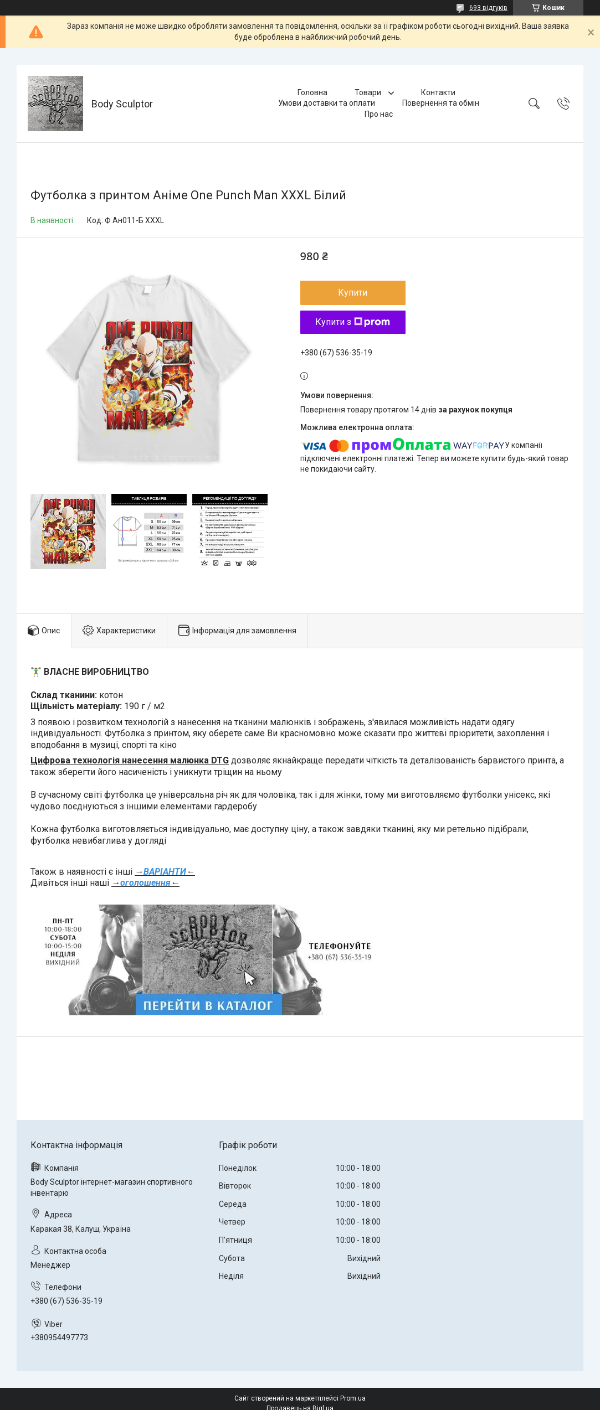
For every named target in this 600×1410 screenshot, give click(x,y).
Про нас (379, 114)
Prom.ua (353, 1398)
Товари (369, 92)
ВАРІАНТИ (164, 871)
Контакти (438, 92)
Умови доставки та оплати (326, 103)
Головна (312, 92)
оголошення (145, 882)
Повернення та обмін (440, 103)
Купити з (352, 322)
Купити (352, 292)
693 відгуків (488, 8)
